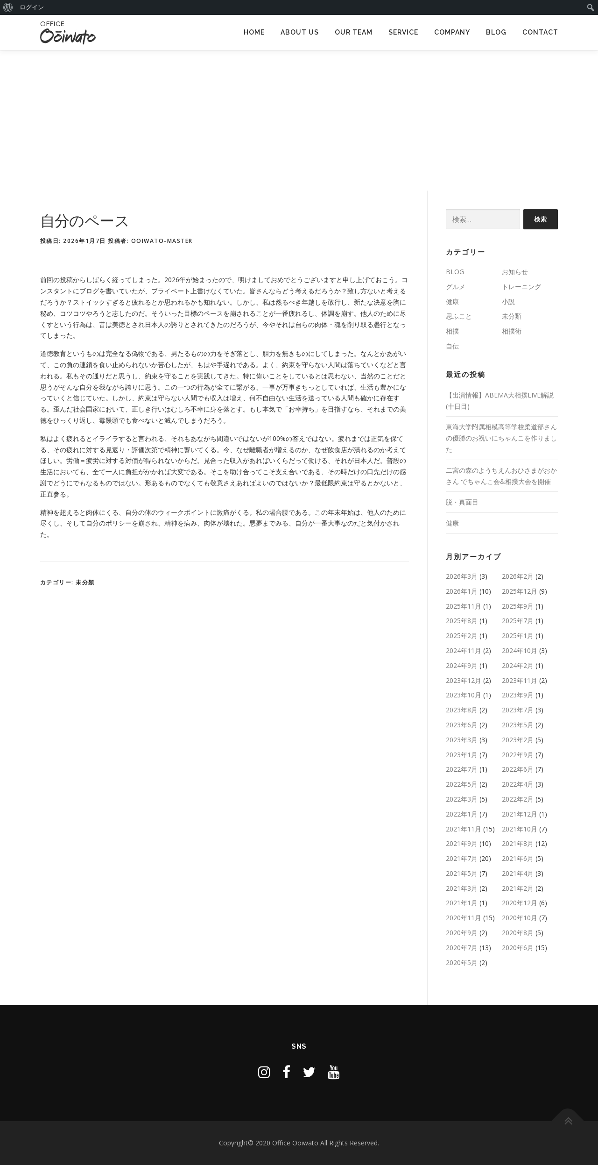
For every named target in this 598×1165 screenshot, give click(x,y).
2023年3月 (462, 739)
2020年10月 (519, 917)
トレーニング (521, 286)
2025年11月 (463, 606)
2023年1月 (462, 754)
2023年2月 (518, 739)
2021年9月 (462, 843)
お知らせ (515, 271)
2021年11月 (463, 828)
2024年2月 (518, 665)
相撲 (452, 331)
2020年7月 (462, 947)
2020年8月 (518, 932)
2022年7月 (462, 769)
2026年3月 (462, 576)
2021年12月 (519, 814)
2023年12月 (463, 680)
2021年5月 (462, 873)
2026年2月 (518, 576)
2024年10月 (519, 650)
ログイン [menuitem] (32, 7)
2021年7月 (462, 858)
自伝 (452, 345)
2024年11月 (463, 650)
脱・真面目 (462, 501)
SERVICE (403, 32)
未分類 (85, 582)
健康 (452, 301)
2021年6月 (518, 858)
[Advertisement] (299, 120)
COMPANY (452, 32)
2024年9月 (462, 665)
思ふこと (459, 316)
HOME (254, 32)
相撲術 (511, 331)
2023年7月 (518, 709)
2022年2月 (518, 799)
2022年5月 (462, 784)
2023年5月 (518, 724)
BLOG (496, 32)
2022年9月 (518, 754)
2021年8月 (518, 843)
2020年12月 (519, 902)
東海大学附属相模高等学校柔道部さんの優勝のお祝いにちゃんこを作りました (501, 438)
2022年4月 (518, 784)
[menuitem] (8, 7)
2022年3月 (462, 799)
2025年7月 (518, 620)
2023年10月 (463, 694)
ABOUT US (300, 32)
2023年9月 (518, 694)
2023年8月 (462, 709)
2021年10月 (519, 828)
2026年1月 (462, 591)
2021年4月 (518, 873)
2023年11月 (519, 680)
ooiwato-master (162, 241)
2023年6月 (462, 724)
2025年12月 (519, 591)
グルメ (455, 286)
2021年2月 (518, 888)
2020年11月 (463, 917)
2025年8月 (462, 620)
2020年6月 (518, 947)
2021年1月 (462, 902)
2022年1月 (462, 814)
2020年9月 (462, 932)
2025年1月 (518, 635)
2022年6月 (518, 769)
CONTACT (540, 32)
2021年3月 (462, 888)
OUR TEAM (354, 32)
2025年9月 (518, 606)
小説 (508, 301)
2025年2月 (462, 635)
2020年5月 (462, 962)
